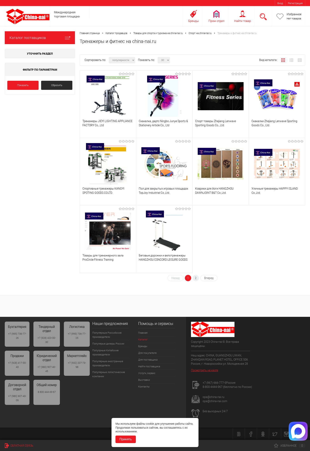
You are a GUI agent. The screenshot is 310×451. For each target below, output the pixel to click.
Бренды (193, 21)
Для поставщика (148, 359)
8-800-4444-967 (212, 386)
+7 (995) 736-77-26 (17, 335)
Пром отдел (216, 21)
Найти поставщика (149, 366)
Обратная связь (19, 445)
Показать (22, 85)
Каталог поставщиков (39, 37)
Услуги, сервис (146, 373)
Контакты (144, 386)
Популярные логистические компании (108, 374)
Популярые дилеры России (108, 343)
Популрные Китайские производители (105, 352)
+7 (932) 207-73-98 (77, 364)
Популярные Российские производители (107, 334)
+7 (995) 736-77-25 (77, 335)
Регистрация (295, 3)
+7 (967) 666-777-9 (214, 382)
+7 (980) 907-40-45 (47, 369)
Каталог (142, 339)
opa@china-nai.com (215, 401)
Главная (142, 332)
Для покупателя (147, 352)
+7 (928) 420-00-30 (47, 340)
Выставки (144, 379)
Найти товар (242, 21)
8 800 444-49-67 (47, 391)
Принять (125, 439)
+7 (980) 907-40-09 (17, 398)
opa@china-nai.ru (213, 397)
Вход (280, 3)
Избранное (294, 14)
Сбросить (56, 85)
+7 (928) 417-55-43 (17, 364)
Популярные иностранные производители (107, 363)
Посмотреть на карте (204, 370)
